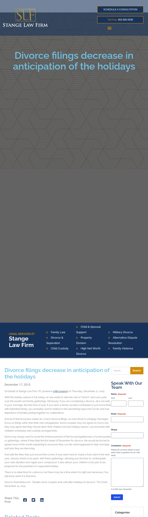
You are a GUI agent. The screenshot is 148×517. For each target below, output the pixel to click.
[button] (109, 28)
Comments (121, 445)
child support (60, 391)
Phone (114, 430)
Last (130, 398)
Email (118, 414)
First (113, 398)
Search (137, 370)
